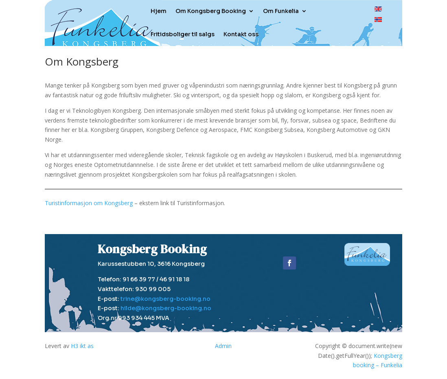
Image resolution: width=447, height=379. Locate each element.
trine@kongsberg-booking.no (165, 298)
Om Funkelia (281, 11)
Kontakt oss (241, 34)
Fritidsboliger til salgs (183, 34)
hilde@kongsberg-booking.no (166, 308)
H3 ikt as (82, 346)
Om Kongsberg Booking (210, 11)
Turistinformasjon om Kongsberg (89, 203)
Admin (223, 346)
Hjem (159, 11)
